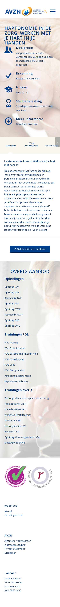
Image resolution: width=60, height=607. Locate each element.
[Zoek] (43, 11)
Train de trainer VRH (14, 403)
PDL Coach (10, 364)
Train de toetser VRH (15, 409)
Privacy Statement (14, 548)
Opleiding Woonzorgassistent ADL (22, 437)
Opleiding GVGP (12, 309)
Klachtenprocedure (14, 544)
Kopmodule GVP (12, 297)
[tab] (10, 148)
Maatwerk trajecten (14, 442)
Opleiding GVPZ (12, 325)
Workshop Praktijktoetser (17, 414)
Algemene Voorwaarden (17, 540)
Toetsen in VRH (12, 420)
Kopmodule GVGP (13, 314)
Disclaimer (10, 552)
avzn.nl (8, 511)
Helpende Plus (11, 431)
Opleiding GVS (11, 303)
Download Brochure (27, 123)
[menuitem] (43, 11)
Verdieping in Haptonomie (17, 375)
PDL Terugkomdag (14, 370)
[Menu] (51, 11)
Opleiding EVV (11, 286)
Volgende (57, 142)
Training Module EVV (15, 425)
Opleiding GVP (11, 292)
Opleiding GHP (11, 320)
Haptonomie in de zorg (16, 381)
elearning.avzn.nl (13, 515)
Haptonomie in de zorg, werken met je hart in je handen (28, 35)
